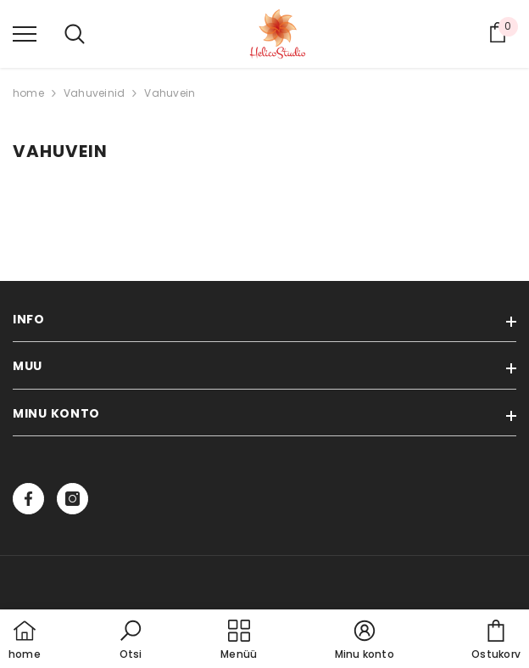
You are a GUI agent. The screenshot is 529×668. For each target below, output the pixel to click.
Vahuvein (169, 93)
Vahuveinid (94, 93)
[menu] (24, 33)
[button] (130, 641)
